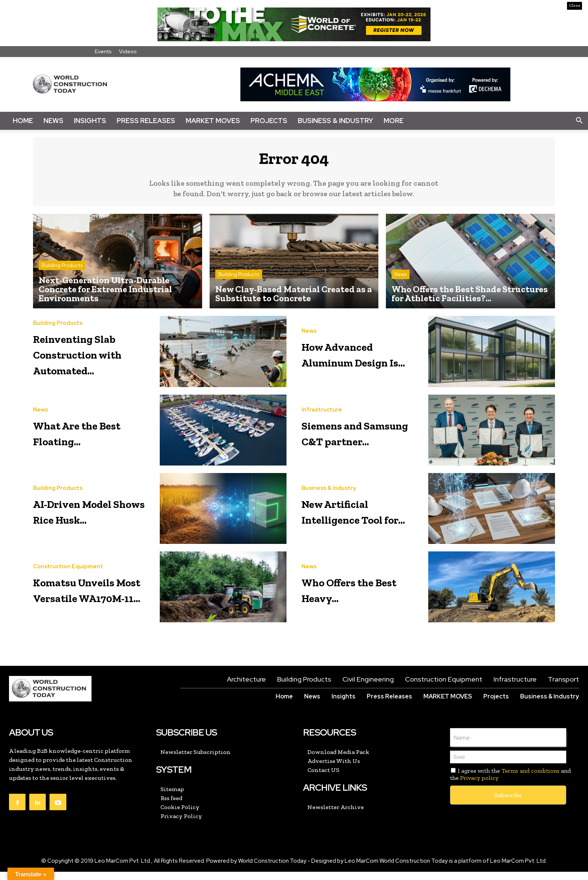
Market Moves (213, 120)
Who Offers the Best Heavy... (355, 597)
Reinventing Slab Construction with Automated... (92, 359)
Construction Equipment (68, 567)
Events (103, 51)
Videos (128, 51)
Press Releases (146, 120)
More (394, 120)
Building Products (62, 270)
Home (23, 120)
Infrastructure (322, 410)
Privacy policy (479, 786)
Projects (268, 120)
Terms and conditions (530, 778)
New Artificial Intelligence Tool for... (360, 518)
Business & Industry (335, 120)
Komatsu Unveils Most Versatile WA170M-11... (92, 597)
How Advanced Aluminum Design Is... (353, 357)
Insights (90, 120)
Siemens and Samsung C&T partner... (351, 439)
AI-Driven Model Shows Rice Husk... (90, 518)
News (53, 120)
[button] (579, 120)
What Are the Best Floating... (85, 439)
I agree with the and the (510, 782)
